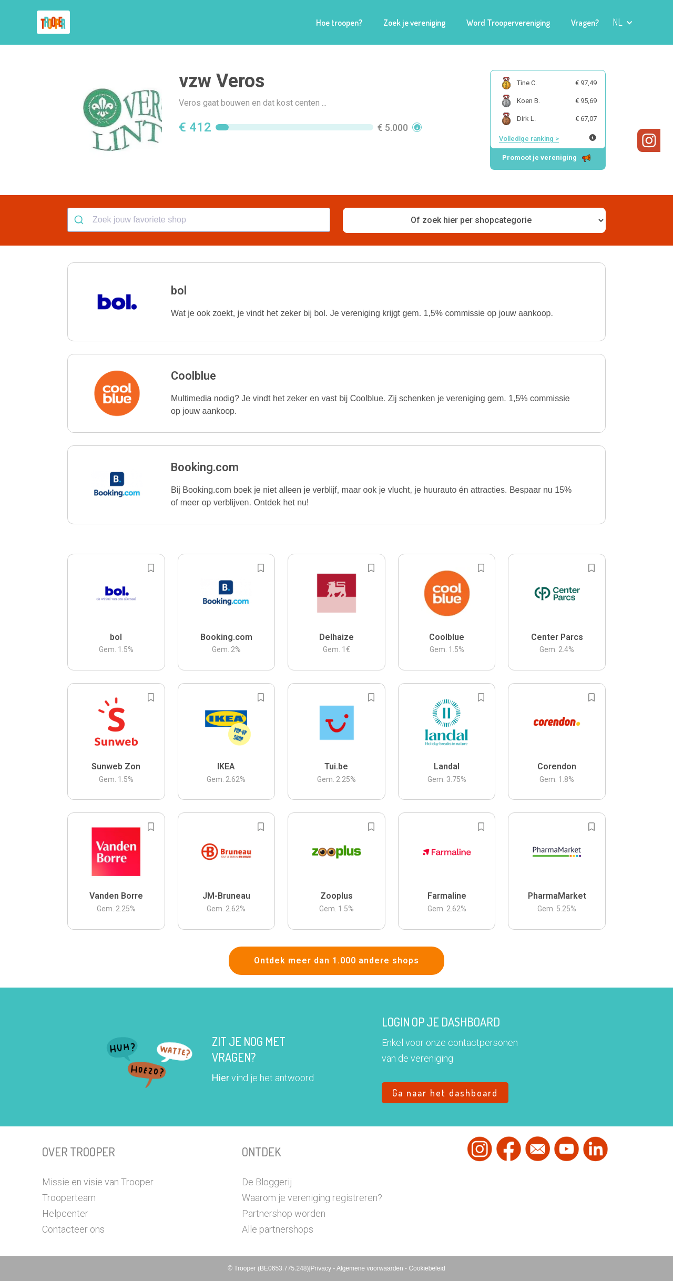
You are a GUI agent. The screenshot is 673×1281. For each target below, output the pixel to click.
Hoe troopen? (339, 22)
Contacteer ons (73, 1229)
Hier (220, 1077)
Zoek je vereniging (414, 22)
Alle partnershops (277, 1229)
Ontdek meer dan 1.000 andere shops (336, 960)
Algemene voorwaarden (370, 1268)
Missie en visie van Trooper (98, 1181)
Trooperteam (69, 1197)
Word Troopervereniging (508, 22)
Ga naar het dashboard (445, 1093)
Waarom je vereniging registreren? (312, 1197)
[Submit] (80, 219)
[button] (622, 22)
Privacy (322, 1268)
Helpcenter (65, 1213)
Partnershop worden (283, 1213)
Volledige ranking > (529, 139)
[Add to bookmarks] (150, 567)
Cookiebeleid (427, 1268)
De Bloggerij (267, 1181)
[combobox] (198, 220)
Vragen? (585, 22)
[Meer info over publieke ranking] (592, 137)
